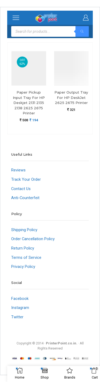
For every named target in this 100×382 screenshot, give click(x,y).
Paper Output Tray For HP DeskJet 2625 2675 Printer (71, 97)
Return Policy (22, 248)
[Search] (82, 31)
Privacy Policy (23, 266)
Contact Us (21, 188)
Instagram (20, 307)
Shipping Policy (24, 229)
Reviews (18, 170)
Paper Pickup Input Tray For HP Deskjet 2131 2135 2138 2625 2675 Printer (29, 102)
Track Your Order (26, 179)
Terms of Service (26, 257)
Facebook (20, 298)
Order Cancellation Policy (33, 238)
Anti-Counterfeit (25, 197)
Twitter (17, 317)
